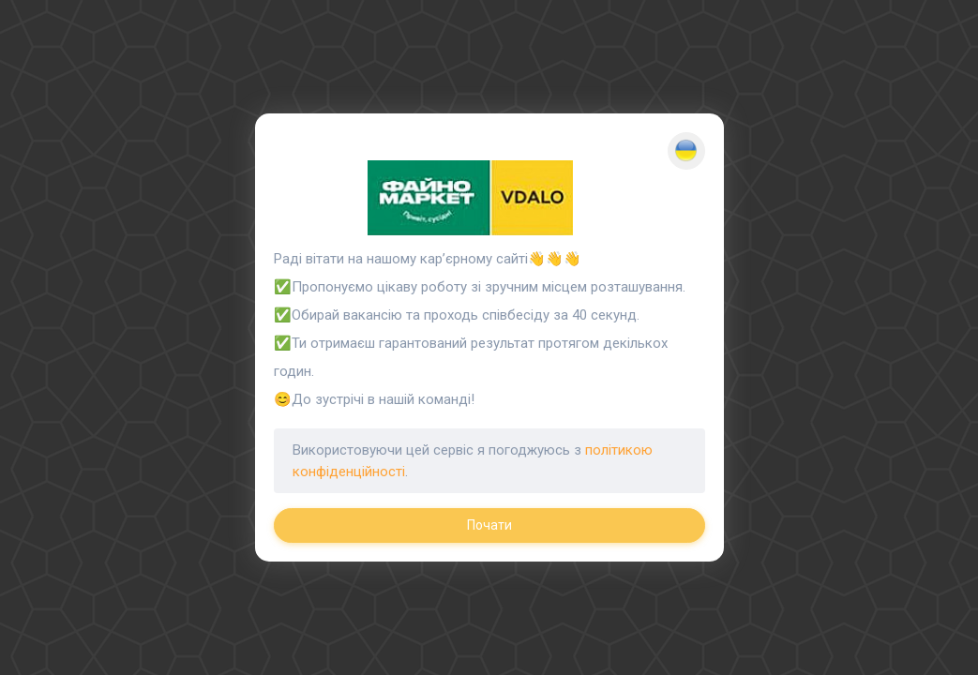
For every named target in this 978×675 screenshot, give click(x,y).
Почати (489, 525)
